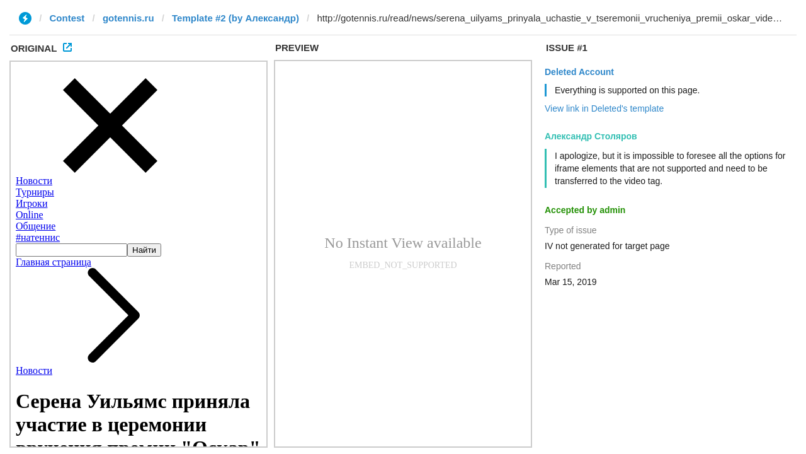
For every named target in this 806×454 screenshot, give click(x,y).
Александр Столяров (591, 136)
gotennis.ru (128, 18)
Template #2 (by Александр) (235, 18)
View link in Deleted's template (604, 108)
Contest (67, 18)
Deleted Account (579, 72)
